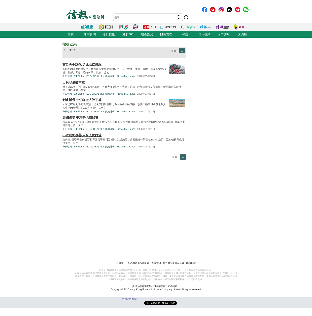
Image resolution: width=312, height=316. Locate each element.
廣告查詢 (168, 263)
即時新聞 (90, 34)
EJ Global (79, 76)
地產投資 (147, 34)
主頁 (71, 34)
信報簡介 (121, 263)
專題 (185, 34)
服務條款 (132, 263)
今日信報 (109, 34)
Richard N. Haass (126, 76)
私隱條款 (144, 263)
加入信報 (179, 263)
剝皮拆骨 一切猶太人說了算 (81, 100)
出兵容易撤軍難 (73, 82)
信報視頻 (204, 34)
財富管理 (166, 34)
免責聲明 (156, 263)
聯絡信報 (191, 263)
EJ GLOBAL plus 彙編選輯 (100, 76)
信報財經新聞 (129, 298)
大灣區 (242, 34)
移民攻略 (223, 34)
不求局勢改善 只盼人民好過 (81, 135)
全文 (106, 72)
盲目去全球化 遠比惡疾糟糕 (81, 64)
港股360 (127, 34)
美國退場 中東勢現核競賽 (80, 117)
